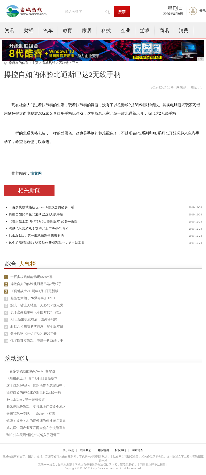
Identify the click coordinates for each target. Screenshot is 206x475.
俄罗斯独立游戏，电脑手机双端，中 (36, 340)
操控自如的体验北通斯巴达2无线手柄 (36, 214)
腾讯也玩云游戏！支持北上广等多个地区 (38, 228)
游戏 (145, 30)
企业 (125, 30)
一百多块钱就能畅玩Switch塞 (31, 277)
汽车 (48, 30)
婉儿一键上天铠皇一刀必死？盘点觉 (36, 305)
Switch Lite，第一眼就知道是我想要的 (36, 235)
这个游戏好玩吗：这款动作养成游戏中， (36, 385)
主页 (35, 63)
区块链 (64, 63)
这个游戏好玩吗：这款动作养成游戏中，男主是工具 (47, 242)
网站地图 (137, 450)
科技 (106, 30)
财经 (29, 30)
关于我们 (68, 450)
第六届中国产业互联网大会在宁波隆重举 (36, 428)
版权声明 (120, 450)
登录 (202, 10)
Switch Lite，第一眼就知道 (25, 399)
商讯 (164, 30)
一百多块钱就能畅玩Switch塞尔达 (30, 371)
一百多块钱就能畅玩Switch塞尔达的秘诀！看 (41, 207)
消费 (183, 30)
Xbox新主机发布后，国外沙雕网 (33, 319)
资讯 (9, 30)
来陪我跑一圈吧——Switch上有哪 (30, 414)
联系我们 (85, 450)
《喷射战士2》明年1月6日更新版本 (32, 378)
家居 (87, 30)
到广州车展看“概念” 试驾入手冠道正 (33, 435)
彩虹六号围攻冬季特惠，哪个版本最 (36, 326)
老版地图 (103, 450)
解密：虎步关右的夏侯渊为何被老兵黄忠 (36, 421)
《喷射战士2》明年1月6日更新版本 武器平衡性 (43, 221)
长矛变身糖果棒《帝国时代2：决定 (36, 312)
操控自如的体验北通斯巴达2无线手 (36, 284)
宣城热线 (48, 63)
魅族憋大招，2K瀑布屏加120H (32, 298)
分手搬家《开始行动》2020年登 (33, 333)
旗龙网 (36, 173)
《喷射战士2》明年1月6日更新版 (34, 291)
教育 (67, 30)
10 (6, 341)
